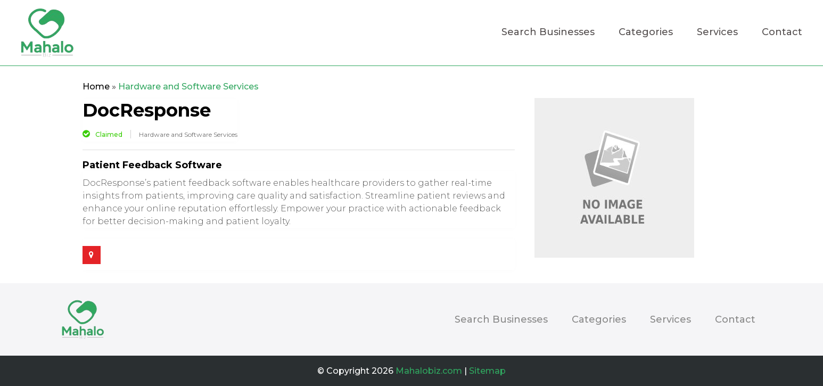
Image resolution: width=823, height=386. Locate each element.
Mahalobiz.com (429, 371)
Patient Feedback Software (152, 165)
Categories (646, 33)
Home (96, 86)
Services (717, 33)
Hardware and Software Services (188, 86)
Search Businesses (548, 33)
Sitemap (487, 371)
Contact (782, 33)
